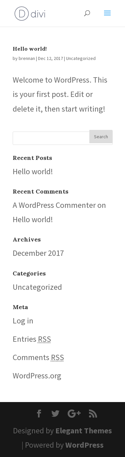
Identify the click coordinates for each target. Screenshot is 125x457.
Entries (32, 339)
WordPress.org (37, 375)
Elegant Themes (83, 430)
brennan (27, 58)
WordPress (84, 445)
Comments (38, 357)
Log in (23, 320)
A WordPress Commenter (54, 205)
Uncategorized (81, 58)
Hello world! (30, 48)
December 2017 (38, 253)
